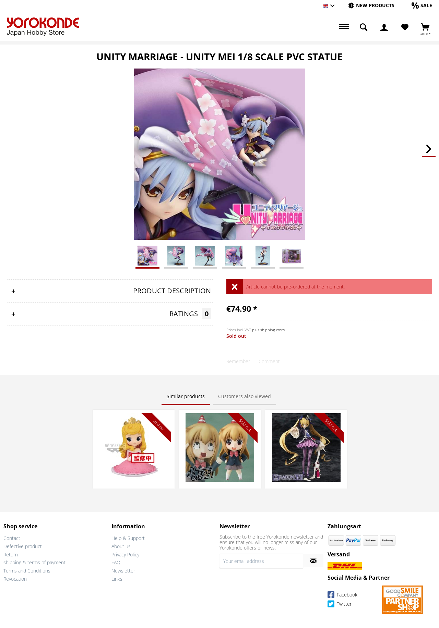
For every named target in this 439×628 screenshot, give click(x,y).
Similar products (186, 396)
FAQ (115, 562)
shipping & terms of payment (34, 562)
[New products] (371, 5)
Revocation (15, 579)
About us (121, 546)
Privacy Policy (125, 554)
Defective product (22, 546)
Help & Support (128, 538)
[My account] (384, 27)
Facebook (342, 595)
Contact (11, 538)
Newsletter (123, 570)
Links (116, 579)
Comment (269, 361)
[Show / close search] (363, 27)
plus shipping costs (268, 329)
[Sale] (422, 5)
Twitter (340, 605)
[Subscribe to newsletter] (313, 561)
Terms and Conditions (26, 570)
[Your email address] (261, 561)
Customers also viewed (244, 396)
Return (10, 554)
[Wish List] (405, 27)
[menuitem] (371, 5)
